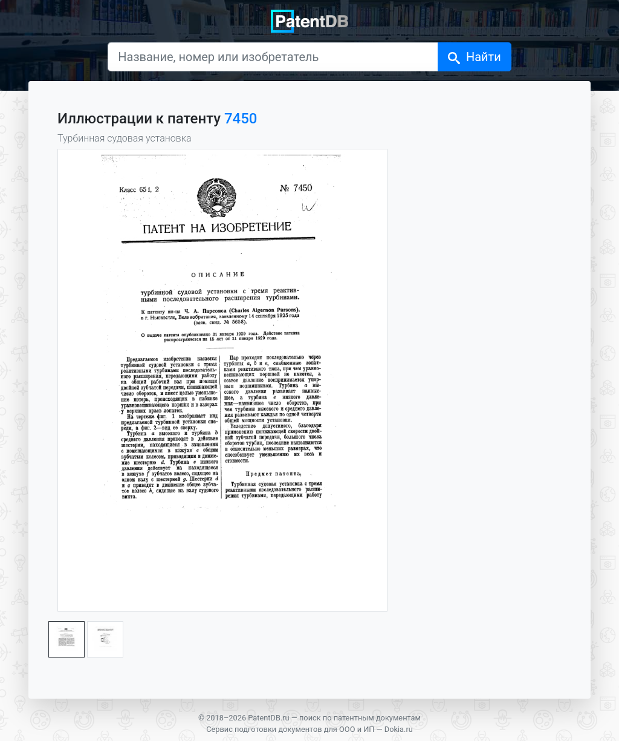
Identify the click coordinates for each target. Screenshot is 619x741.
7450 (241, 118)
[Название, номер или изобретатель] (273, 56)
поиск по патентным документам (360, 717)
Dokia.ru (398, 729)
